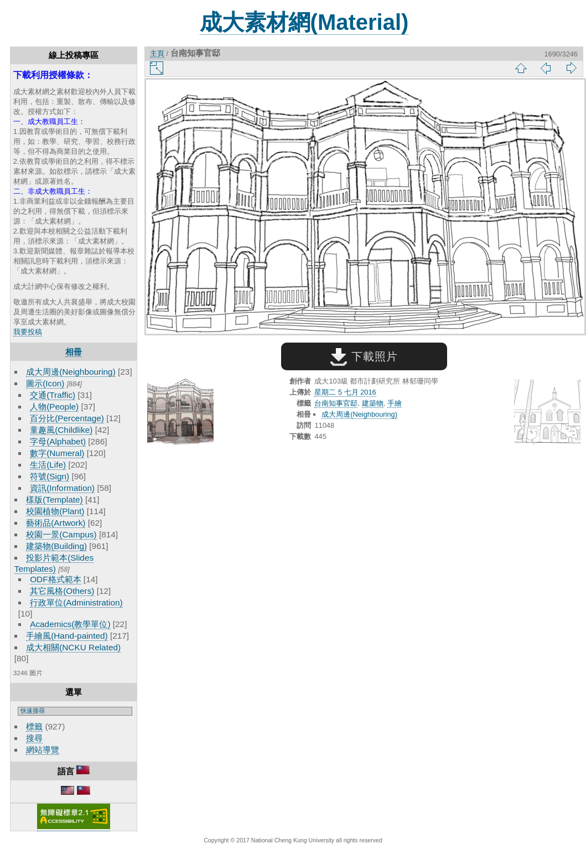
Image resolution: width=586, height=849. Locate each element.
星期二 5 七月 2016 (345, 392)
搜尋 (34, 738)
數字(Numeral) (57, 453)
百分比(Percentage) (67, 418)
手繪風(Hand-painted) (66, 635)
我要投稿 (27, 332)
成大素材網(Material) (304, 22)
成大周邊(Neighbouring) (71, 371)
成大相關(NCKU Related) (73, 647)
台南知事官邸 (335, 403)
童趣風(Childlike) (61, 429)
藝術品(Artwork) (55, 522)
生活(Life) (48, 464)
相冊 (73, 351)
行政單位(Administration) (76, 602)
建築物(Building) (56, 546)
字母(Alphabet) (58, 441)
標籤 (34, 726)
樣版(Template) (54, 499)
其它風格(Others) (62, 591)
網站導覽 (42, 749)
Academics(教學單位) (70, 624)
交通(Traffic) (52, 395)
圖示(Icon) (45, 383)
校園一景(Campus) (61, 534)
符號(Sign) (49, 476)
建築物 (372, 403)
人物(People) (54, 406)
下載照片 (364, 356)
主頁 (157, 53)
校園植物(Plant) (55, 511)
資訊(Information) (62, 488)
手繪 (394, 403)
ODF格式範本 (55, 579)
